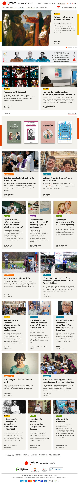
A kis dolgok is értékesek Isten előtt (18, 380)
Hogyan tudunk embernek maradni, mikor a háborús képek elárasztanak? (13, 223)
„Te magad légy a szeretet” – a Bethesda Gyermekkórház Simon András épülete (58, 280)
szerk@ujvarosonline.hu (49, 477)
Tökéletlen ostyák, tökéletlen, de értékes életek (19, 178)
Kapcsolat (25, 475)
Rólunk (40, 3)
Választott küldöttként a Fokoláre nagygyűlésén (58, 178)
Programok (52, 3)
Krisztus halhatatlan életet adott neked (63, 18)
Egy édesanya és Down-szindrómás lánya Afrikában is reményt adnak (38, 324)
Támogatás (61, 3)
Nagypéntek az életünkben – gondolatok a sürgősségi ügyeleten (59, 93)
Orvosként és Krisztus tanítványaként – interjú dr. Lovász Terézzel (38, 424)
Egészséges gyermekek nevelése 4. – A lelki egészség (65, 222)
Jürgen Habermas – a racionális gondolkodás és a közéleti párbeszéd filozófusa (65, 325)
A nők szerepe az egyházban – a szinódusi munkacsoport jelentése (58, 380)
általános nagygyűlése (48, 184)
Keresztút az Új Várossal (15, 92)
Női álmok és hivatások (62, 420)
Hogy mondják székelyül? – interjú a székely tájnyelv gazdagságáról (39, 223)
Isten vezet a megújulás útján (17, 278)
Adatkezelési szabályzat (45, 475)
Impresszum (33, 475)
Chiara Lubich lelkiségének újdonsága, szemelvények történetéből (10, 424)
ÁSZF (55, 475)
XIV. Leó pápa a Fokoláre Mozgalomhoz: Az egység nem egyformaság (12, 325)
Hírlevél (46, 3)
